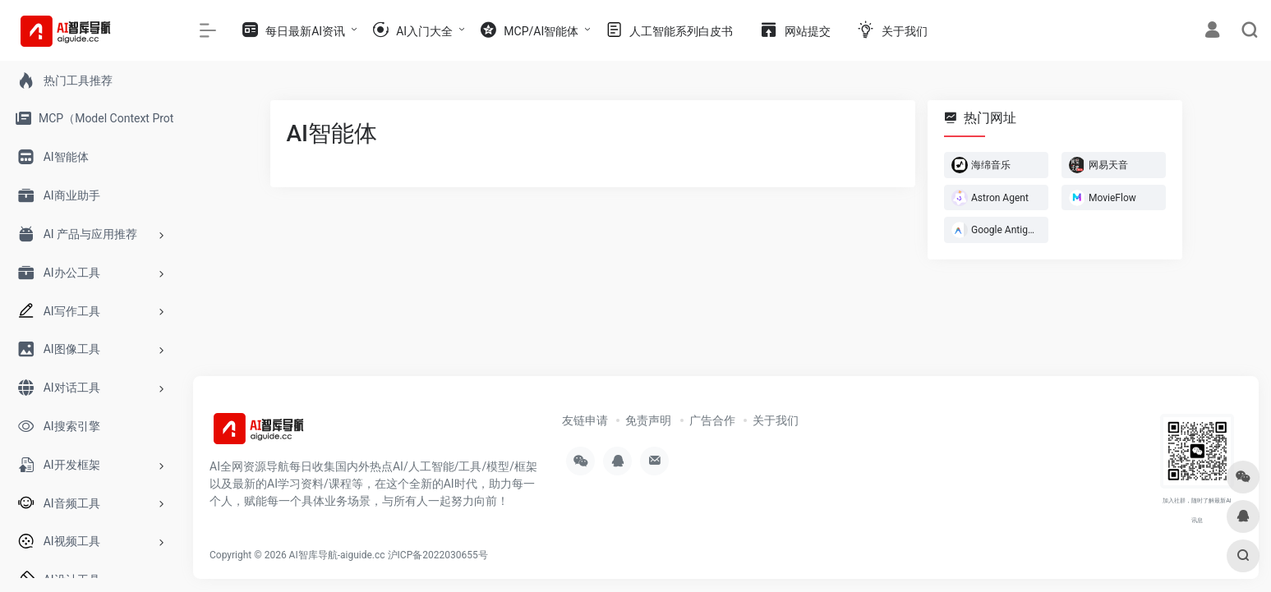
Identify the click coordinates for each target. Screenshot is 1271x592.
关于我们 (776, 420)
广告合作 (712, 420)
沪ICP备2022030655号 (438, 555)
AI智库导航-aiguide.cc (337, 555)
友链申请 (585, 420)
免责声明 (648, 420)
